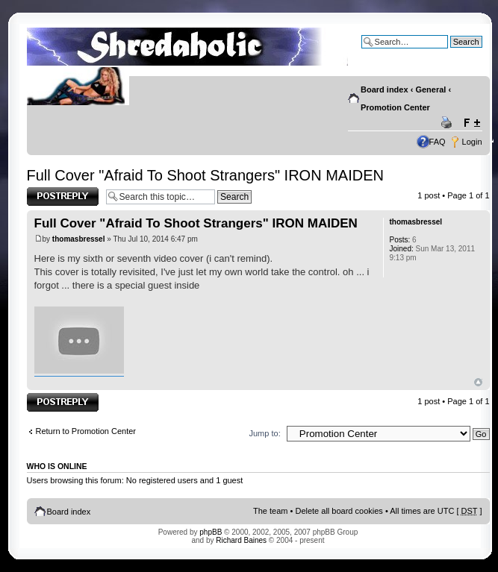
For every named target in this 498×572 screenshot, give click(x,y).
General (430, 89)
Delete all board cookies (338, 510)
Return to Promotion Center (86, 431)
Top (478, 382)
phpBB (210, 532)
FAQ (437, 141)
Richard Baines (241, 540)
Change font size (471, 123)
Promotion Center (395, 107)
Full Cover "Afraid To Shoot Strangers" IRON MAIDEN (205, 175)
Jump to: (265, 433)
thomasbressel (78, 239)
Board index (384, 89)
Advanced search (450, 52)
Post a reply (63, 196)
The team (270, 510)
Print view (449, 123)
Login (472, 141)
